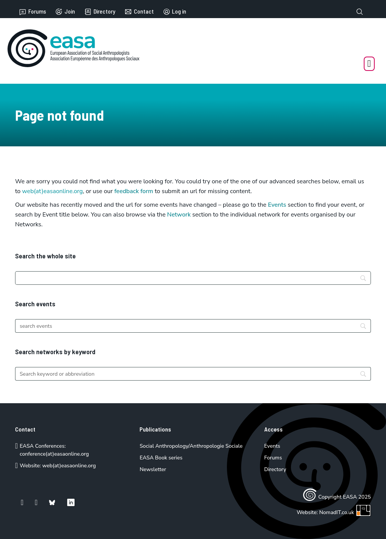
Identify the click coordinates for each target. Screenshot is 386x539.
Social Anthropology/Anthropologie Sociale (190, 446)
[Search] (193, 278)
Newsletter (152, 469)
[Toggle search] (359, 11)
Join (65, 11)
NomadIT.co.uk (345, 512)
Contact (139, 11)
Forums (32, 11)
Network (179, 214)
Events (277, 205)
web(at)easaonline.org (69, 465)
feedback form (133, 191)
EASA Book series (160, 457)
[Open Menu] (369, 64)
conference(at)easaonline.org (54, 454)
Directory (99, 11)
